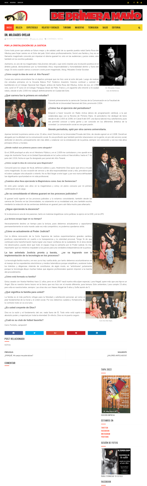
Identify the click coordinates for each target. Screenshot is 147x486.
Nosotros (13, 2)
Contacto (20, 2)
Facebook (105, 95)
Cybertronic (16, 483)
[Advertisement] (122, 330)
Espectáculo (32, 27)
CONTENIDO (52, 39)
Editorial (116, 27)
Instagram (105, 98)
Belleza (19, 27)
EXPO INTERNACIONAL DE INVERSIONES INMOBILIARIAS (118, 363)
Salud (105, 27)
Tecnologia (93, 27)
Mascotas (79, 27)
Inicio (6, 2)
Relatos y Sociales (50, 27)
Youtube (105, 101)
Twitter (104, 92)
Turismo (67, 27)
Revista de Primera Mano (50, 483)
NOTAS (60, 39)
